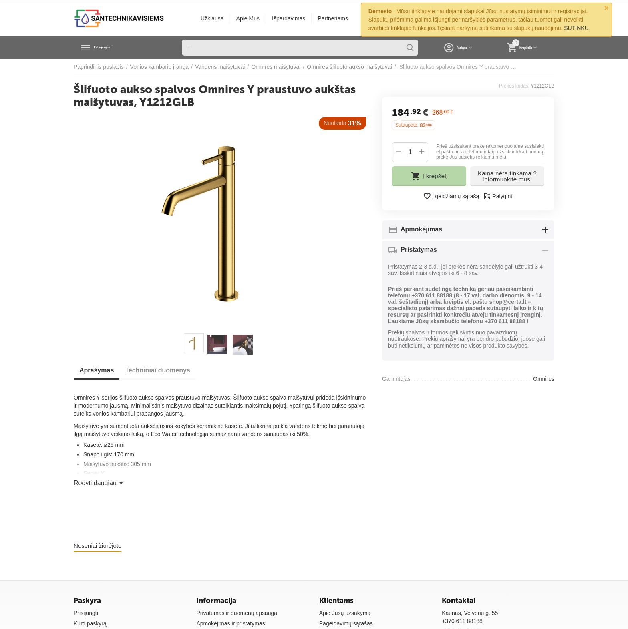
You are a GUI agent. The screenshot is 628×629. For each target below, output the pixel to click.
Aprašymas (99, 370)
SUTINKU (576, 28)
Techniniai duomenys (164, 370)
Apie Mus (248, 18)
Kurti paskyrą (90, 623)
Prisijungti (86, 613)
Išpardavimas (288, 18)
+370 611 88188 (462, 621)
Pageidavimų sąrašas (346, 623)
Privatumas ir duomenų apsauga (236, 613)
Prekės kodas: (514, 86)
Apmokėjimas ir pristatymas (230, 623)
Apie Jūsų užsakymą (345, 613)
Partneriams (333, 18)
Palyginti (498, 196)
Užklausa (212, 18)
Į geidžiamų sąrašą (451, 196)
